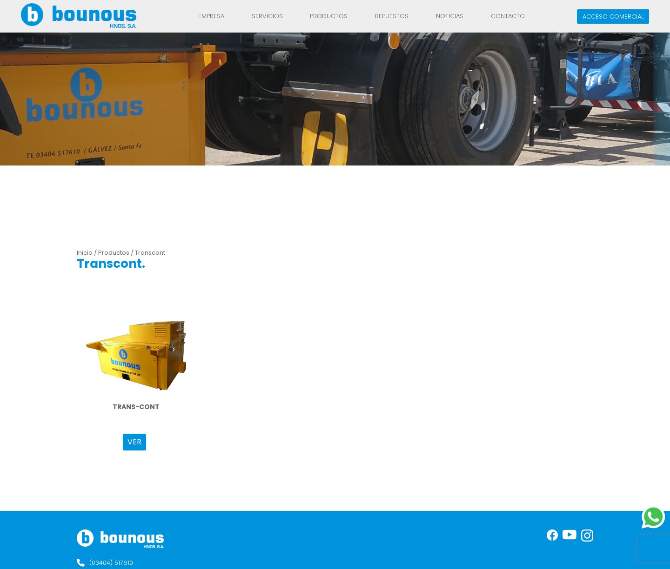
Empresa (211, 16)
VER (134, 442)
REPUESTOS (392, 16)
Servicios (267, 16)
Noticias (449, 16)
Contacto (508, 16)
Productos (329, 16)
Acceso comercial (613, 16)
